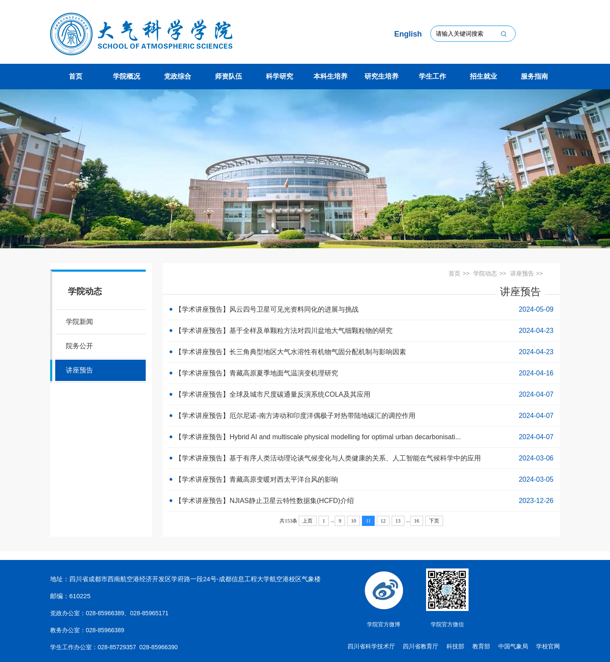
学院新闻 (79, 321)
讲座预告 (79, 370)
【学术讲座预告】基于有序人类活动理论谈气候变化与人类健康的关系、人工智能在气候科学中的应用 (363, 458)
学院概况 (126, 76)
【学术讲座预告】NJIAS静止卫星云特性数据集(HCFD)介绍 (363, 500)
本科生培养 (330, 76)
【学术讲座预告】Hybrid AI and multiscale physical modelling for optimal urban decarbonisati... (363, 436)
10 (353, 521)
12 (383, 521)
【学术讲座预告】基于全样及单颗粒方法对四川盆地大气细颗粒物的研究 (363, 330)
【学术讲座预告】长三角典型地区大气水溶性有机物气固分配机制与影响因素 (363, 351)
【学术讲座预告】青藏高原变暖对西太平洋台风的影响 (363, 479)
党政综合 (177, 76)
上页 (307, 521)
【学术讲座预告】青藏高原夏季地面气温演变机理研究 (363, 373)
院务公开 (79, 345)
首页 (75, 76)
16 (416, 521)
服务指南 (534, 76)
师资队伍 (228, 76)
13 (398, 521)
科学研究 (279, 76)
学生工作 (432, 76)
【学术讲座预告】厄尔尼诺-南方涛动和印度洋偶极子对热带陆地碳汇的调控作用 (363, 415)
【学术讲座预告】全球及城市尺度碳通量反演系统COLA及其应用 (363, 394)
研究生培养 (381, 76)
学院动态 (485, 273)
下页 (434, 521)
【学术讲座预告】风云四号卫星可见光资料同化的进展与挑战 (363, 309)
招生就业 (483, 76)
